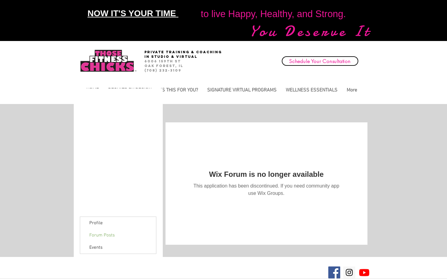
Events (95, 247)
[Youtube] (364, 272)
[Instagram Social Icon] (349, 272)
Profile (96, 223)
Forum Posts (102, 235)
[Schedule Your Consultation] (320, 61)
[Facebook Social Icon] (334, 272)
